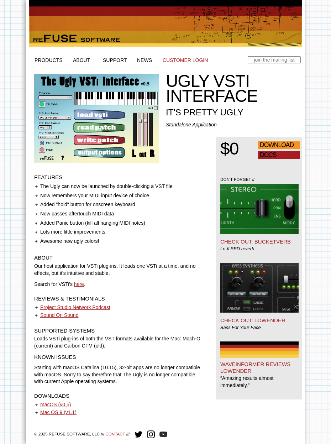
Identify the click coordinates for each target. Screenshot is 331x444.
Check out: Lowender (252, 320)
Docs (268, 154)
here (79, 284)
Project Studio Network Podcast (75, 307)
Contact (115, 434)
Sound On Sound (59, 315)
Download (277, 144)
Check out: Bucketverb (255, 242)
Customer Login (185, 60)
